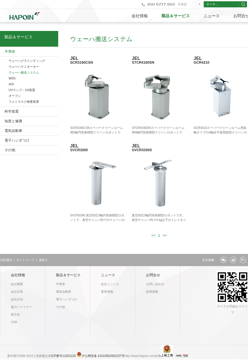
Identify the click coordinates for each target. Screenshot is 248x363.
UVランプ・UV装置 (22, 90)
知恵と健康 (13, 121)
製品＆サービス (175, 16)
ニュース (211, 16)
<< (153, 235)
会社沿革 (17, 291)
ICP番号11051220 (64, 356)
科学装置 (12, 111)
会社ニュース (110, 284)
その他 (10, 150)
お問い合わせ (155, 284)
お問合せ (153, 275)
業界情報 (107, 291)
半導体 (10, 51)
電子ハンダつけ (17, 140)
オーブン (15, 96)
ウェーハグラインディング (27, 61)
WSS (12, 78)
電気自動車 (13, 131)
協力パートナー (21, 307)
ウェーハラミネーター (24, 66)
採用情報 (152, 291)
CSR (14, 322)
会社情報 (140, 16)
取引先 (15, 314)
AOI (11, 84)
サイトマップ (25, 260)
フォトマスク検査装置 (24, 101)
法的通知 (6, 260)
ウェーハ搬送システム (24, 72)
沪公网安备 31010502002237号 (103, 356)
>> (164, 235)
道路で (43, 260)
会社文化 (17, 299)
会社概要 (17, 284)
